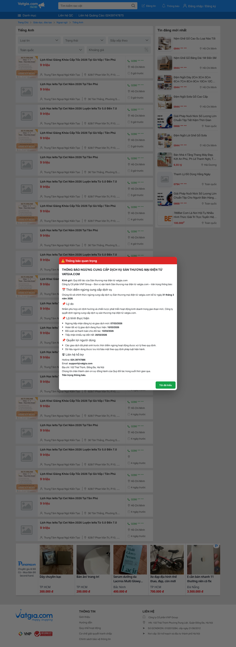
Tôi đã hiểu (165, 385)
